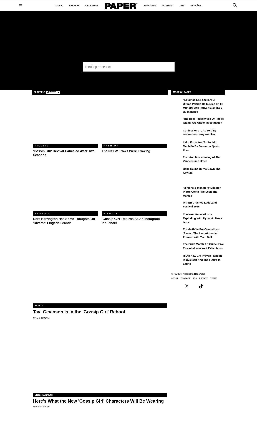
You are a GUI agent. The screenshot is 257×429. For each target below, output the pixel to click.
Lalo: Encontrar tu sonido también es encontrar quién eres (201, 146)
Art (182, 5)
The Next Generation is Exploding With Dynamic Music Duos (203, 218)
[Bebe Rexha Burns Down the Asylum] (176, 171)
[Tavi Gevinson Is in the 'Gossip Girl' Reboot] (100, 270)
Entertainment (44, 395)
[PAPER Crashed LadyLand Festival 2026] (176, 205)
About (174, 278)
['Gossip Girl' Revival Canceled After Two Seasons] (65, 121)
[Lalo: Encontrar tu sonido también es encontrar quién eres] (176, 144)
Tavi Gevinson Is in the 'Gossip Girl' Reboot (79, 311)
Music (59, 5)
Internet (168, 5)
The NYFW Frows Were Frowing (126, 151)
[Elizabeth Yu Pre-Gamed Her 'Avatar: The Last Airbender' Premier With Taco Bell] (176, 231)
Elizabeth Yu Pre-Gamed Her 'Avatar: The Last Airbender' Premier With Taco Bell (201, 233)
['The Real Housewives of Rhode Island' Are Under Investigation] (176, 121)
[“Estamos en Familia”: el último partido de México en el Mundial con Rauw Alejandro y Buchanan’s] (176, 102)
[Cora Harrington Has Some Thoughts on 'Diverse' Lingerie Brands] (65, 189)
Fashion (74, 5)
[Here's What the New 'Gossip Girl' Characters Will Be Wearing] (100, 359)
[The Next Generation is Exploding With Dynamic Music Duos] (176, 216)
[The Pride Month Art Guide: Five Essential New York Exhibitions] (176, 246)
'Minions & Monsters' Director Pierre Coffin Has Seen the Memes (202, 191)
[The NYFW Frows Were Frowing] (134, 121)
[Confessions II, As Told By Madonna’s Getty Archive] (176, 133)
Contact (185, 278)
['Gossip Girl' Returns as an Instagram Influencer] (134, 189)
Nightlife (150, 5)
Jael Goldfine (43, 318)
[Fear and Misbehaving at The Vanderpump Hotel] (176, 159)
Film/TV (42, 145)
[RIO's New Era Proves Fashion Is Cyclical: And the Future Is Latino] (176, 258)
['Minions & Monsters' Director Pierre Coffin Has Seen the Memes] (176, 190)
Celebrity (92, 5)
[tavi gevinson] (125, 66)
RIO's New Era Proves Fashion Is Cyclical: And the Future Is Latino (202, 259)
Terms (213, 278)
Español (195, 5)
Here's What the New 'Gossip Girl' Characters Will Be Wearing (98, 400)
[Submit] (170, 67)
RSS (195, 278)
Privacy (203, 278)
